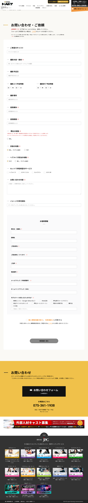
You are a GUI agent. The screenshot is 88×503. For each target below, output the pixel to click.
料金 (34, 6)
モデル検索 (21, 6)
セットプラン (40, 6)
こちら (34, 31)
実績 (56, 6)
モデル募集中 (58, 2)
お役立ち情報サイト (30, 501)
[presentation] (44, 330)
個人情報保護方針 (9, 501)
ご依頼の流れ (49, 6)
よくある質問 (62, 6)
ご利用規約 (16, 501)
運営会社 (23, 501)
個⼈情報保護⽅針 (35, 320)
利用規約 (48, 320)
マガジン (44, 8)
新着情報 (38, 8)
